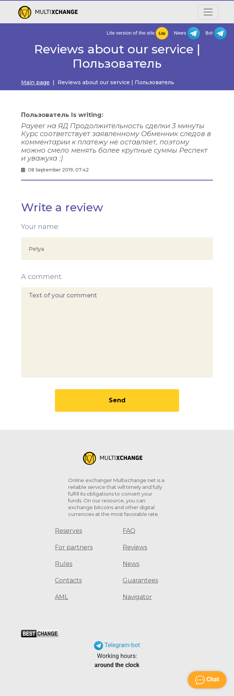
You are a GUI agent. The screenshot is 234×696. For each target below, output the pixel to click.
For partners (74, 547)
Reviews (135, 547)
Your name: (40, 227)
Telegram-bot (117, 645)
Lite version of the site (137, 33)
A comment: (41, 277)
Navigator (137, 596)
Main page (35, 82)
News (187, 33)
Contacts (68, 580)
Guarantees (140, 580)
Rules (63, 563)
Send (117, 400)
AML (61, 596)
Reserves (68, 530)
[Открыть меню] (208, 12)
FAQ (129, 530)
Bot (215, 33)
